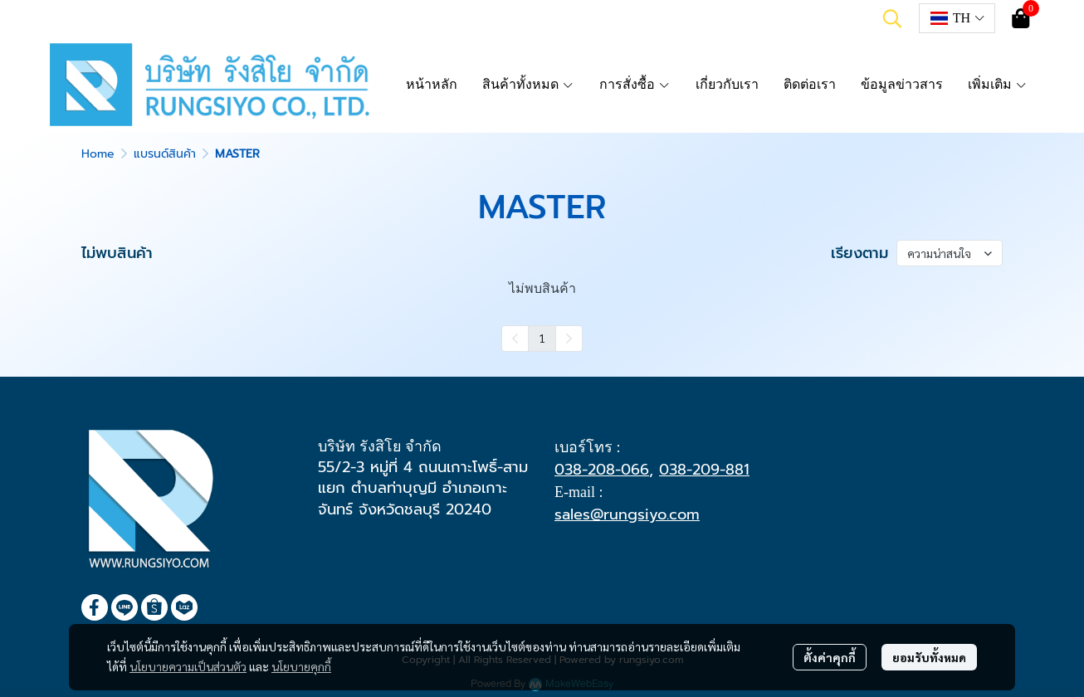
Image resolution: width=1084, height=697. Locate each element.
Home (98, 154)
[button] (892, 18)
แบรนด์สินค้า (165, 154)
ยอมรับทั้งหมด (929, 657)
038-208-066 (601, 469)
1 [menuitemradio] (542, 337)
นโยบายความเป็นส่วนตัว (188, 666)
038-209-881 (704, 469)
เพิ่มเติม (998, 84)
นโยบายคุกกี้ (301, 666)
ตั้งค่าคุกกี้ (829, 657)
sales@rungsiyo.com (627, 514)
